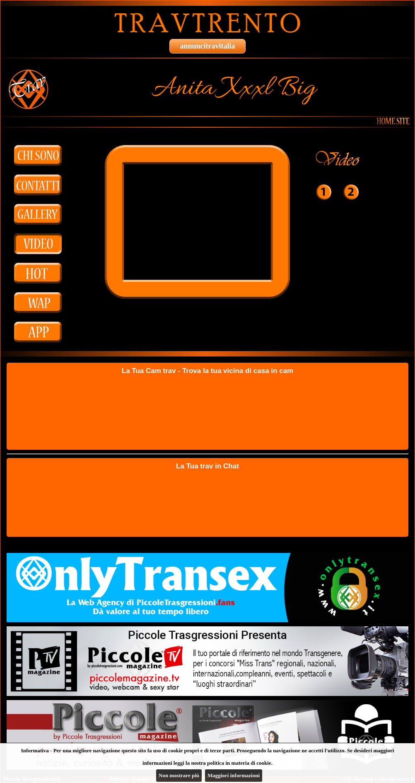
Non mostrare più (179, 775)
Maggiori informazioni (234, 775)
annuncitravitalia (207, 46)
